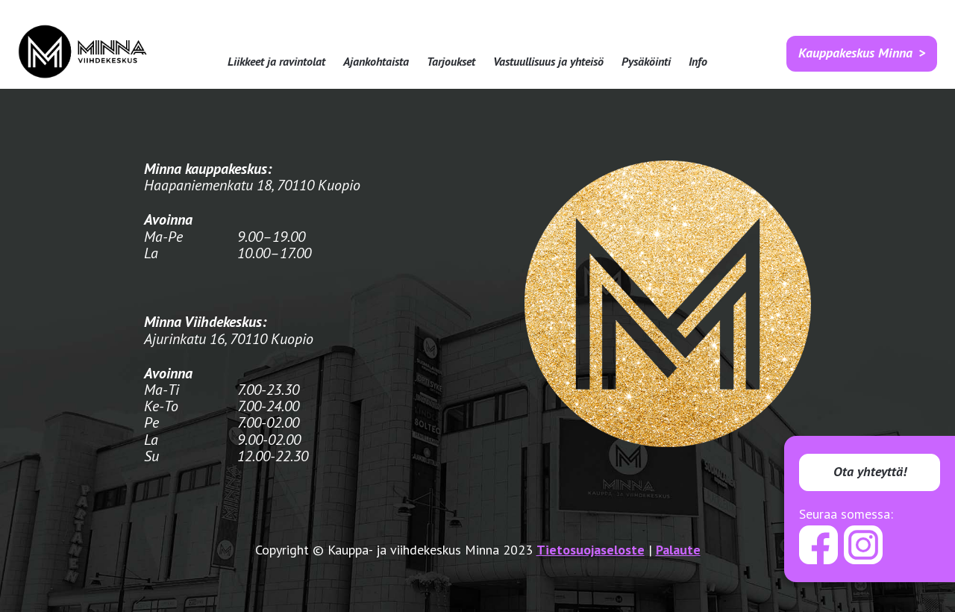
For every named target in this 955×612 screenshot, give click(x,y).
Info (698, 61)
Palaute (678, 549)
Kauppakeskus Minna (855, 52)
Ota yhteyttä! (870, 471)
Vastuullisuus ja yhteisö (548, 61)
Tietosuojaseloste (590, 549)
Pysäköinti (646, 61)
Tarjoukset (451, 61)
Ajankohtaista (376, 61)
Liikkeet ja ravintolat (276, 61)
